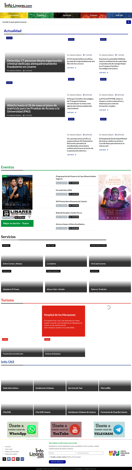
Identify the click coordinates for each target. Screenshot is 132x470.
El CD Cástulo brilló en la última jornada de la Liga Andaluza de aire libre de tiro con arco (81, 60)
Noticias (9, 37)
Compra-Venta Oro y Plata (98, 244)
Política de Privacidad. (74, 466)
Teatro (4, 175)
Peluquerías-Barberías (53, 272)
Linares (5, 343)
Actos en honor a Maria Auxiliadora (70, 223)
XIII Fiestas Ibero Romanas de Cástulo (71, 200)
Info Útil (7, 366)
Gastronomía (6, 272)
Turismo (93, 15)
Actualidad (14, 15)
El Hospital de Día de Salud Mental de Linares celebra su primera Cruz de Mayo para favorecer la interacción (113, 141)
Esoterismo (6, 244)
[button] (71, 66)
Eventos (40, 15)
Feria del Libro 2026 (64, 189)
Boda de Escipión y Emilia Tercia (69, 212)
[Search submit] (128, 21)
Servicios (67, 15)
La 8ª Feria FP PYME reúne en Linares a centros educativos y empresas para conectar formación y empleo (111, 101)
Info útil (119, 15)
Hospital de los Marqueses (59, 318)
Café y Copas (50, 244)
